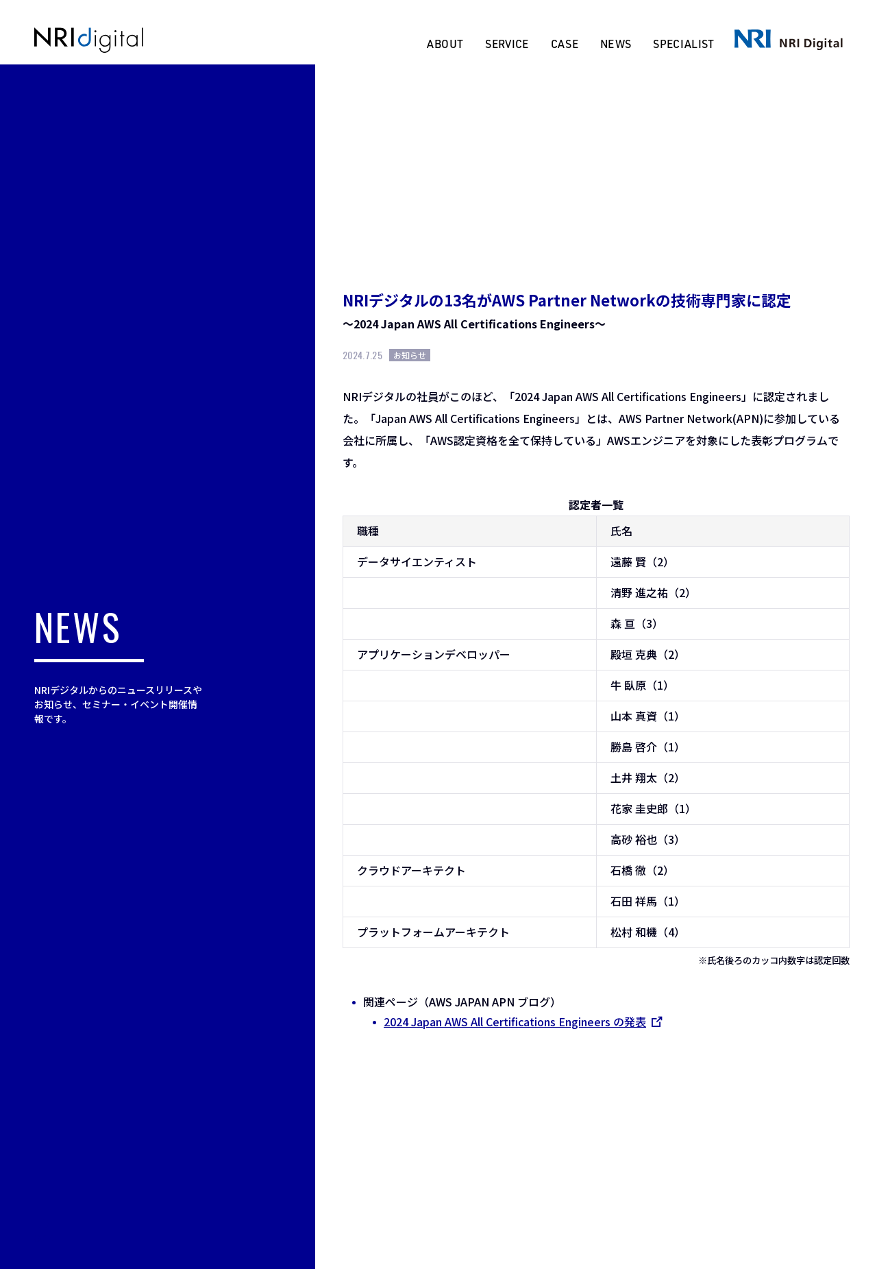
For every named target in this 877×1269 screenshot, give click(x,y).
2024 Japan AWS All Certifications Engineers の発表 (521, 1021)
